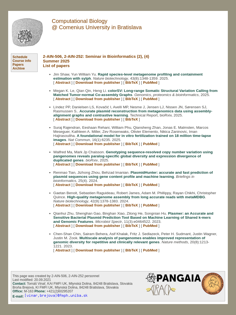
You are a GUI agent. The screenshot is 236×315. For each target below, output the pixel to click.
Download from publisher (97, 82)
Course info (22, 61)
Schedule (20, 57)
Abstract (62, 82)
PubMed (150, 82)
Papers (18, 65)
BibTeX (131, 82)
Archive (19, 68)
